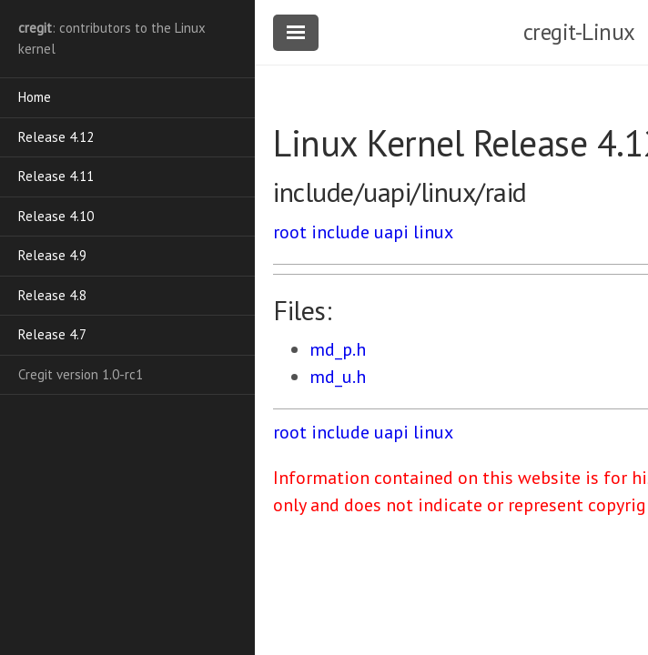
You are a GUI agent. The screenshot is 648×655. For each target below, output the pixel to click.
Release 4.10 (56, 216)
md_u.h (337, 376)
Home (34, 97)
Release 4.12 (56, 137)
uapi (391, 232)
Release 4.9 (52, 255)
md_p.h (337, 349)
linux (433, 232)
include (340, 232)
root (290, 232)
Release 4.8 (52, 295)
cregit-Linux (579, 31)
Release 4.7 (52, 334)
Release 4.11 (56, 176)
